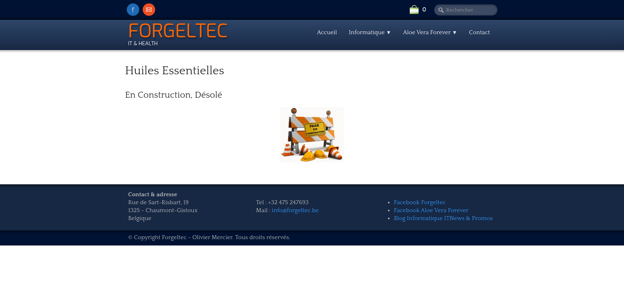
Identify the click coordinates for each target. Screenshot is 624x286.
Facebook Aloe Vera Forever (431, 210)
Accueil (327, 32)
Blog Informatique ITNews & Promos (443, 218)
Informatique (370, 32)
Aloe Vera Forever (430, 32)
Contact (479, 32)
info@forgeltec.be (295, 210)
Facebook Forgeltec (420, 202)
